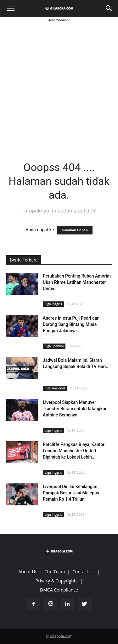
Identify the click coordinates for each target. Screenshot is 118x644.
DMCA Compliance (59, 590)
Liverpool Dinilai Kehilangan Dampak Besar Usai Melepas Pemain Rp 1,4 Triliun (71, 493)
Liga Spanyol (54, 346)
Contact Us (83, 572)
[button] (109, 8)
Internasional (55, 388)
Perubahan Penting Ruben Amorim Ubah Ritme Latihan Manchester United (77, 282)
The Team (55, 572)
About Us (28, 572)
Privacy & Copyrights (57, 581)
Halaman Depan (75, 230)
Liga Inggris (53, 304)
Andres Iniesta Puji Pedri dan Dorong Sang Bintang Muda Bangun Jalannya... (71, 324)
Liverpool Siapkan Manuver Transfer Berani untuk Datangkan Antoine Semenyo (75, 408)
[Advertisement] (59, 82)
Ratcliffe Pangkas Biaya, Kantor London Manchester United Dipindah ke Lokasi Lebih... (73, 451)
